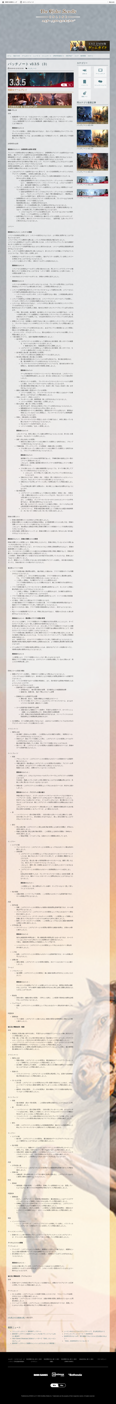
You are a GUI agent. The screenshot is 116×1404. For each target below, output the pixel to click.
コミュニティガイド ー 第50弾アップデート (26, 1331)
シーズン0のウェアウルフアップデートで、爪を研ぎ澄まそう (84, 1331)
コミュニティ (46, 56)
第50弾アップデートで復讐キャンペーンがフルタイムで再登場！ (34, 1343)
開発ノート (85, 93)
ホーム (9, 56)
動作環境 (83, 56)
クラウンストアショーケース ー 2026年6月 (78, 1334)
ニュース (36, 56)
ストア (76, 56)
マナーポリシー (101, 1359)
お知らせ (84, 70)
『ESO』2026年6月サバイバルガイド (76, 1341)
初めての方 (111, 2)
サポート (90, 56)
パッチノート (32, 68)
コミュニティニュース (100, 82)
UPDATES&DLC (58, 56)
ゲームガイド (26, 56)
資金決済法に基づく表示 (86, 1359)
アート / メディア (100, 70)
